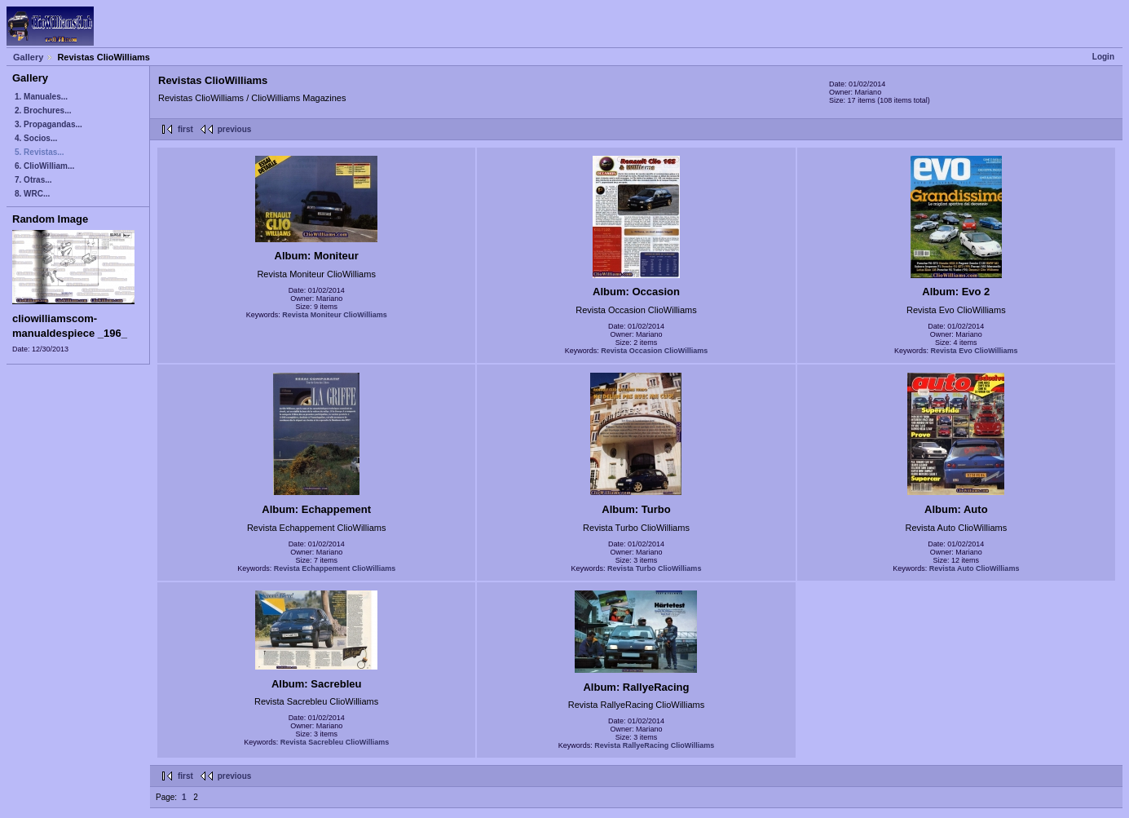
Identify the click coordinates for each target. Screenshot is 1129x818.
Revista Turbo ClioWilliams (654, 568)
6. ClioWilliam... (44, 165)
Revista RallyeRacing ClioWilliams (654, 745)
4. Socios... (36, 138)
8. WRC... (32, 193)
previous (235, 129)
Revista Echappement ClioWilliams (334, 568)
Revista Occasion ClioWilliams (654, 351)
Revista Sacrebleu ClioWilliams (334, 742)
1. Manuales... (41, 96)
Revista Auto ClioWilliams (974, 568)
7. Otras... (33, 179)
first (185, 129)
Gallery (28, 57)
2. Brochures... (43, 110)
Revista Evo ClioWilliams (974, 351)
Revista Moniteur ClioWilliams (334, 315)
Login (1103, 56)
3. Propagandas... (48, 124)
